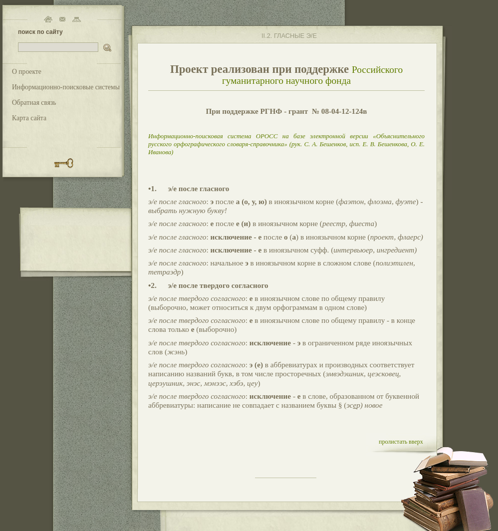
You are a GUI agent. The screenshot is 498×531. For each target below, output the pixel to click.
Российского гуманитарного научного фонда (312, 75)
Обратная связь (34, 102)
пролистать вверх (401, 441)
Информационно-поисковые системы (66, 87)
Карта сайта (29, 118)
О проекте (26, 71)
